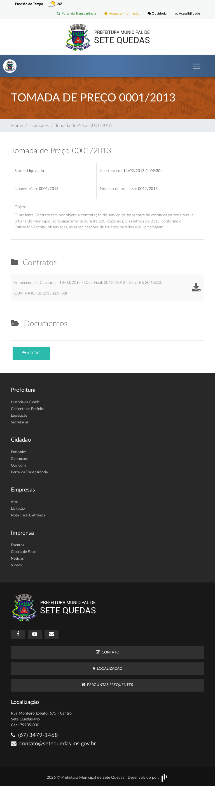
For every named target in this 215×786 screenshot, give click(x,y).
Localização (107, 668)
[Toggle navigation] (196, 66)
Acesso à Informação (121, 13)
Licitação (18, 509)
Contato (107, 652)
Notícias (17, 558)
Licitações (39, 125)
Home (17, 125)
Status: (20, 171)
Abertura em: (111, 171)
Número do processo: (118, 189)
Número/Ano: (26, 189)
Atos (14, 502)
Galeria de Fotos (23, 552)
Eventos (17, 545)
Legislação (19, 416)
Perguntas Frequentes (107, 685)
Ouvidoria (157, 13)
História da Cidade (25, 402)
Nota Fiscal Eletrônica (28, 515)
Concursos (19, 459)
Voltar (31, 353)
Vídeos (16, 565)
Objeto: (21, 207)
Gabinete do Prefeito (27, 409)
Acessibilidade (187, 13)
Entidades (19, 452)
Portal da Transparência (76, 13)
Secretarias (20, 422)
